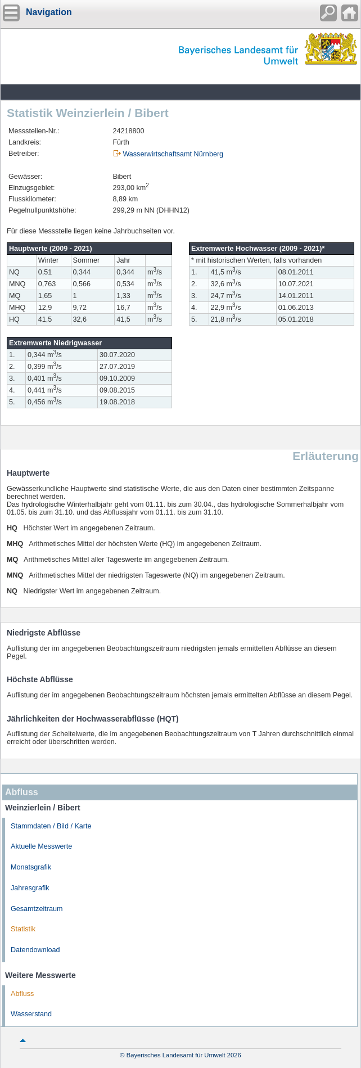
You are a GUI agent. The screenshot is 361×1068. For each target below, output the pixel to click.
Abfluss (22, 994)
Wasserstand (31, 1014)
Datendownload (35, 950)
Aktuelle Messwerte (41, 846)
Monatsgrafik (31, 867)
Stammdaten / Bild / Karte (51, 826)
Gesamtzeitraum (36, 909)
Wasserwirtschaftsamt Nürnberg (173, 154)
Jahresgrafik (30, 888)
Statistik (23, 929)
